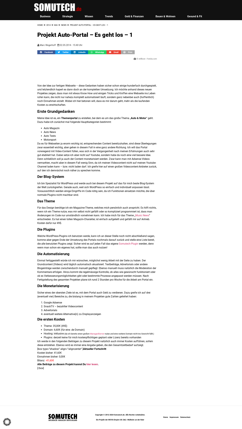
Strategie (67, 16)
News (63, 25)
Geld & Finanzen (134, 16)
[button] (46, 52)
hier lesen (92, 364)
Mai (56, 25)
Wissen (89, 16)
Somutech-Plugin (128, 243)
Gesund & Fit (194, 16)
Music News (142, 215)
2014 (48, 25)
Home (40, 25)
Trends (109, 16)
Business (45, 16)
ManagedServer (97, 334)
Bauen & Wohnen (165, 16)
